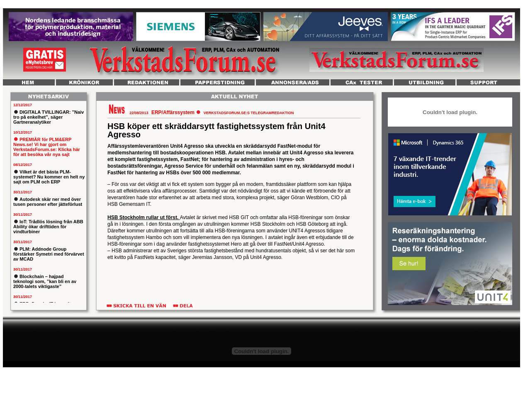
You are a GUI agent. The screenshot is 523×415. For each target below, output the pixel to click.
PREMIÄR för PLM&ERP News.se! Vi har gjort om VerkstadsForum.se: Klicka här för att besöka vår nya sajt (46, 147)
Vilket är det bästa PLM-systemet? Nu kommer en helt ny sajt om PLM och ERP (49, 176)
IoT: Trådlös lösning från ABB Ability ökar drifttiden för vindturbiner (48, 226)
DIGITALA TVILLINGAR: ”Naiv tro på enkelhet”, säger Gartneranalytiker (48, 117)
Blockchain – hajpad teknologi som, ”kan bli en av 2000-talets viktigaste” (44, 281)
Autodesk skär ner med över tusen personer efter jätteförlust (47, 202)
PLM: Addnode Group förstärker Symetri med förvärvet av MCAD (48, 254)
